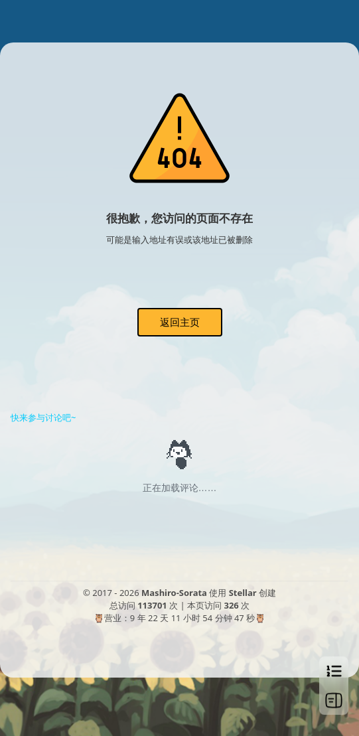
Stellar (243, 593)
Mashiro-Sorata (174, 593)
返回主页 (180, 322)
